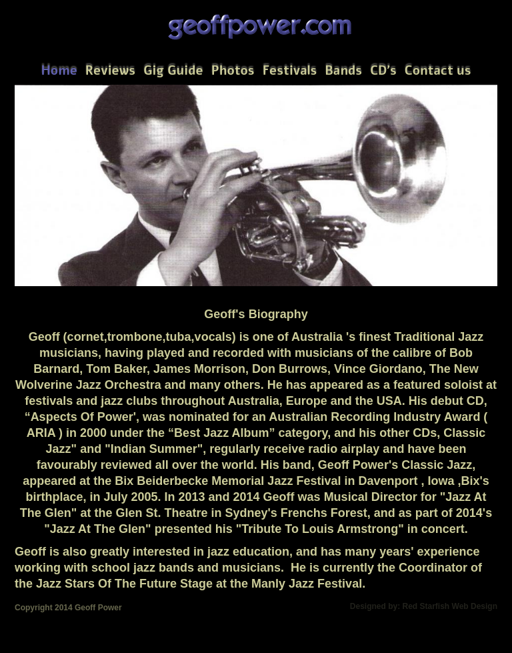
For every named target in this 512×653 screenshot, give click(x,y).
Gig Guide (173, 70)
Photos (233, 70)
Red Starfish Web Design (450, 606)
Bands (343, 70)
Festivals (290, 70)
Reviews (110, 70)
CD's (383, 70)
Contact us (438, 70)
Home (59, 70)
